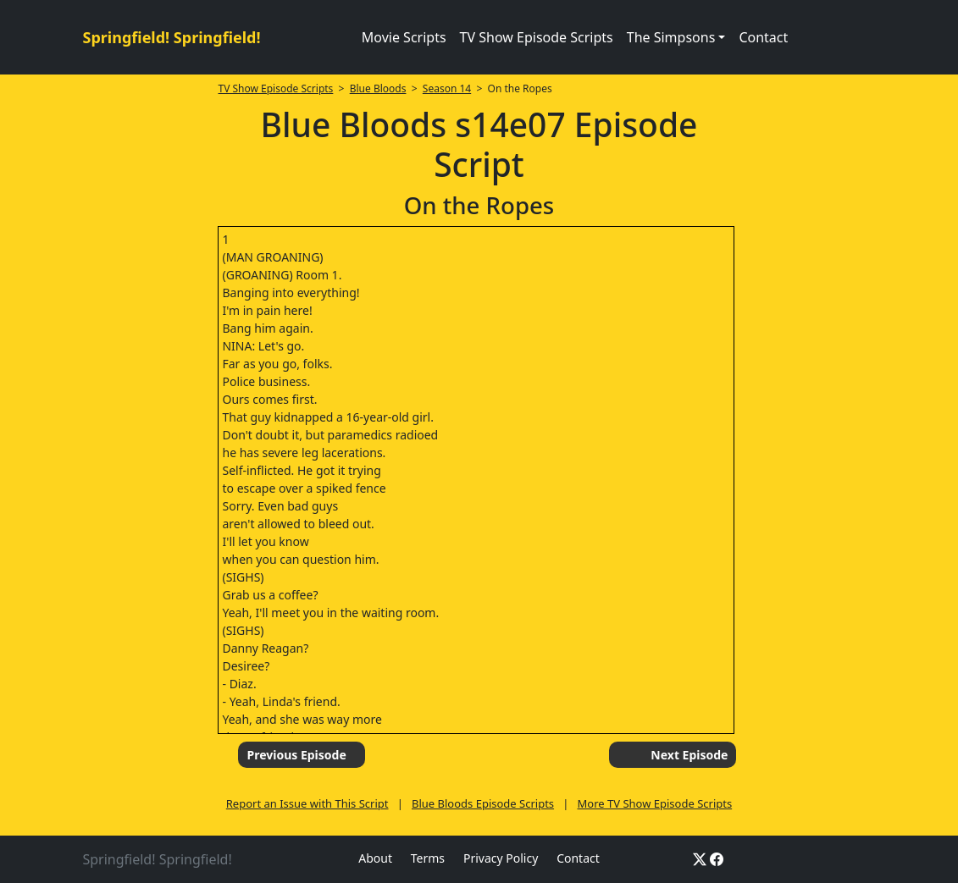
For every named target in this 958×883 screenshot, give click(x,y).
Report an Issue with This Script (307, 803)
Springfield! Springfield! (172, 37)
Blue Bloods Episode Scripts (483, 803)
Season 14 (447, 88)
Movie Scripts (404, 37)
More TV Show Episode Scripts (655, 803)
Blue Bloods (378, 88)
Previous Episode (296, 755)
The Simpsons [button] (671, 37)
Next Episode (689, 755)
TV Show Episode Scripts (536, 37)
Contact (763, 37)
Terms (428, 858)
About (375, 858)
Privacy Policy (500, 858)
